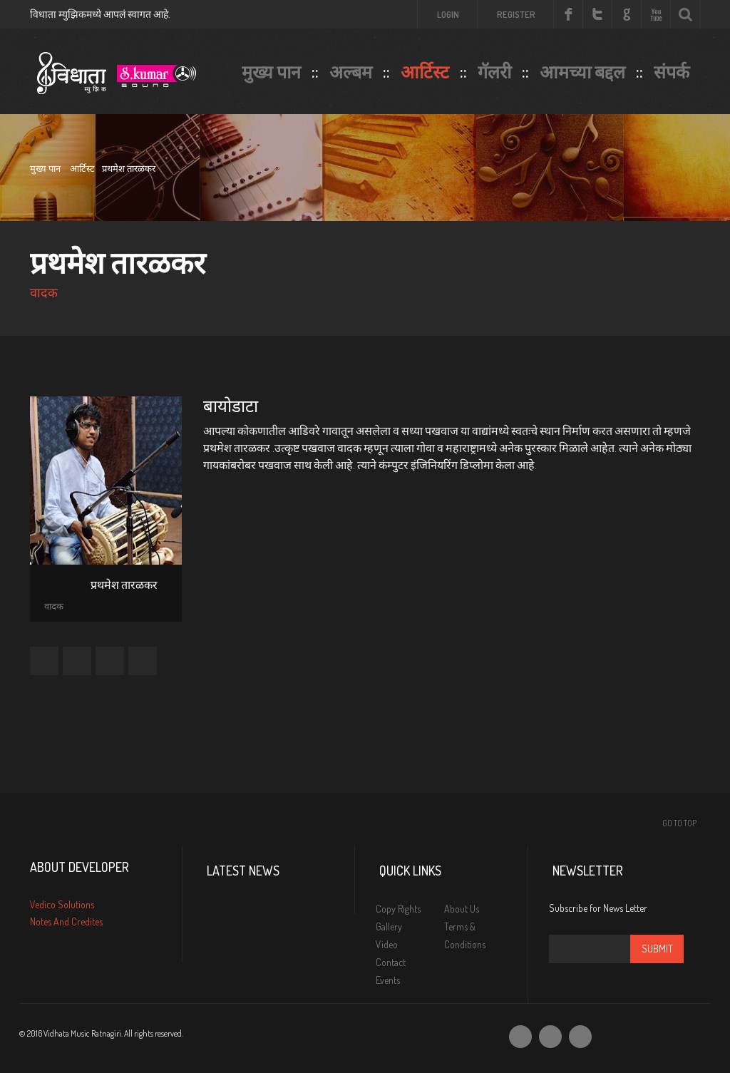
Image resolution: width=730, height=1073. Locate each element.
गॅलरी (494, 71)
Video (387, 944)
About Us (461, 909)
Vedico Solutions (62, 904)
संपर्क (671, 71)
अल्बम (350, 71)
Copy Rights (398, 909)
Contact (391, 962)
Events (388, 980)
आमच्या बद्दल (582, 71)
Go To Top (679, 823)
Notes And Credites (66, 921)
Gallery (389, 926)
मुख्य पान (271, 71)
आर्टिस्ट (425, 71)
